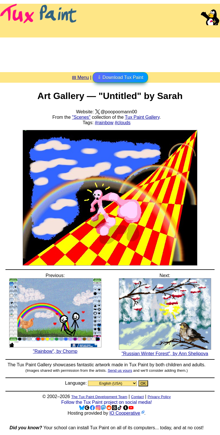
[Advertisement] (110, 53)
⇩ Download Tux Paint (120, 77)
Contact (137, 397)
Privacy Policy (159, 397)
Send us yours (120, 370)
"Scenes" (81, 117)
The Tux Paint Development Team (99, 397)
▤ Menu (80, 77)
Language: (76, 383)
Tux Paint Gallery (142, 117)
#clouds (122, 122)
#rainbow (104, 122)
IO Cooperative (124, 413)
